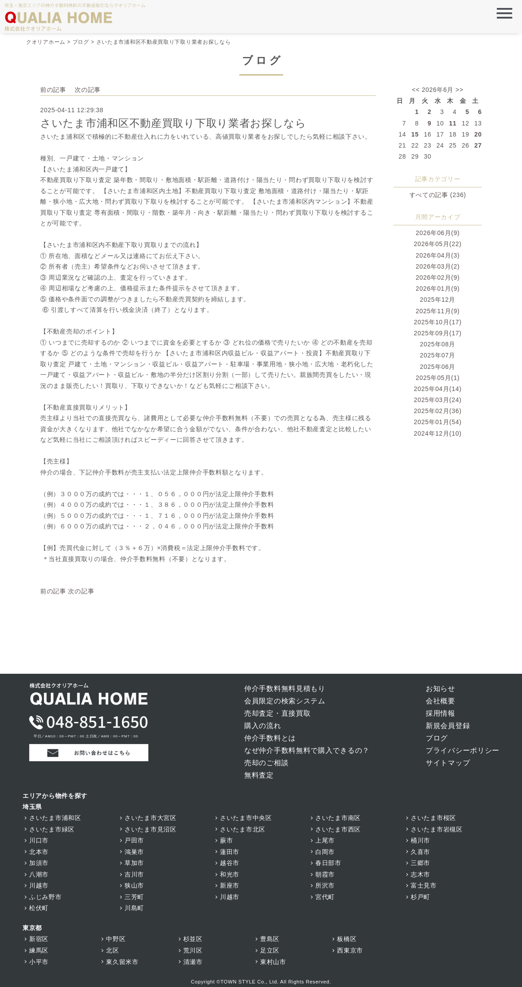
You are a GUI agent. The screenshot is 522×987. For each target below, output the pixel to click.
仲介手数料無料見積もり (284, 688)
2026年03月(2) (438, 266)
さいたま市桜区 (433, 817)
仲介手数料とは (270, 738)
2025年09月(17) (437, 333)
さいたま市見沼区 (151, 829)
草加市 (134, 862)
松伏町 (39, 907)
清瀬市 (193, 961)
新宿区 (39, 938)
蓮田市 (229, 851)
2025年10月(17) (437, 322)
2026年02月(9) (438, 277)
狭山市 (134, 885)
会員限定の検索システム (284, 701)
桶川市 (420, 840)
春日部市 (328, 862)
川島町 (134, 907)
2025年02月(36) (437, 410)
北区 (112, 950)
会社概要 (440, 701)
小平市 (39, 961)
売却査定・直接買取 (277, 713)
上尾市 (325, 840)
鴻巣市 (134, 851)
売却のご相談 (266, 763)
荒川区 (193, 950)
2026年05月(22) (437, 243)
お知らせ (440, 688)
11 (453, 123)
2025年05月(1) (438, 377)
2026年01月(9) (438, 288)
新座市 (229, 885)
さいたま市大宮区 (151, 817)
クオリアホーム (45, 42)
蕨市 (226, 840)
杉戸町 (420, 896)
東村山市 (273, 961)
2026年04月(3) (438, 255)
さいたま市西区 (338, 829)
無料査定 (259, 775)
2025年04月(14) (437, 388)
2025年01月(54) (437, 421)
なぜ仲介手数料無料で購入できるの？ (307, 750)
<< (416, 89)
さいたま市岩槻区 (437, 829)
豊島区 (270, 938)
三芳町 (134, 896)
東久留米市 (122, 961)
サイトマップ (448, 763)
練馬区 (39, 950)
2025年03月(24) (437, 399)
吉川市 (134, 874)
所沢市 (325, 885)
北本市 (39, 851)
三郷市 (420, 862)
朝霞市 (325, 874)
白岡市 (325, 851)
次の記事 (88, 89)
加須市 (39, 862)
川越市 (39, 885)
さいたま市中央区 (246, 817)
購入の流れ (262, 725)
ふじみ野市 (45, 896)
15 (415, 134)
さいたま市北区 (242, 829)
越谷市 (229, 862)
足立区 (270, 950)
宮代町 (325, 896)
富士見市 (424, 885)
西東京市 (350, 950)
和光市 (229, 874)
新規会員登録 (448, 725)
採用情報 (440, 713)
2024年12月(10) (437, 433)
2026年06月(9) (438, 232)
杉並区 (193, 938)
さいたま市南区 (338, 817)
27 (478, 145)
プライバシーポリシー (462, 750)
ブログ (80, 42)
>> (460, 89)
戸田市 (134, 840)
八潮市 (39, 874)
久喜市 (420, 851)
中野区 (115, 938)
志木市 (420, 874)
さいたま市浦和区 (55, 817)
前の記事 (53, 89)
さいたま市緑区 (52, 829)
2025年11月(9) (438, 311)
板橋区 (346, 938)
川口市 (39, 840)
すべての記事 (428, 194)
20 (478, 134)
